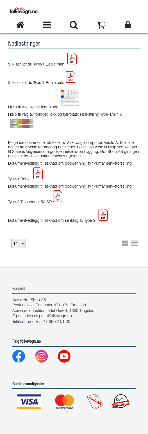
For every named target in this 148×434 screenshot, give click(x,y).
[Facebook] (23, 357)
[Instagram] (46, 357)
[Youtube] (68, 357)
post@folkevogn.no (55, 316)
